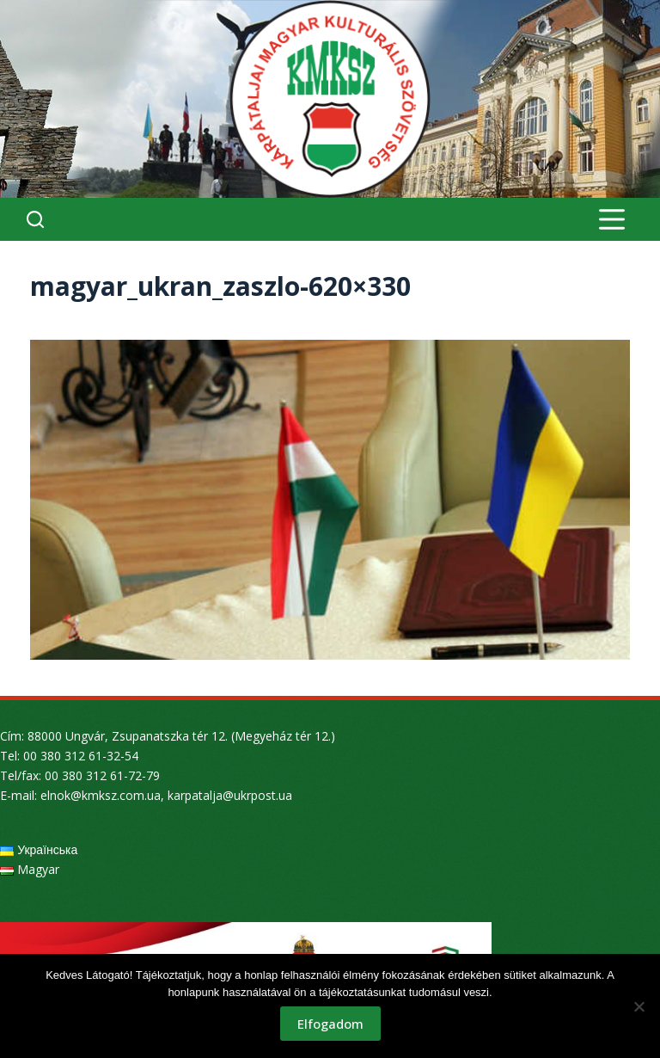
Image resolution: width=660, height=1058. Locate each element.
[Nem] (638, 1006)
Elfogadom (330, 1023)
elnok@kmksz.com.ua (100, 795)
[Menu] (611, 219)
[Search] (35, 219)
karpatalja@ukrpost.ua (230, 795)
